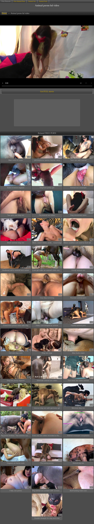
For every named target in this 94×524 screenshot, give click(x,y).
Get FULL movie (47, 91)
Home (4, 13)
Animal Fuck (43, 1)
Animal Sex (32, 1)
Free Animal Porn (19, 1)
